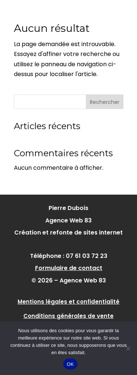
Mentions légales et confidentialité (68, 301)
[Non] (128, 348)
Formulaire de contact (68, 268)
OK (70, 364)
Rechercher (104, 102)
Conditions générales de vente (68, 316)
